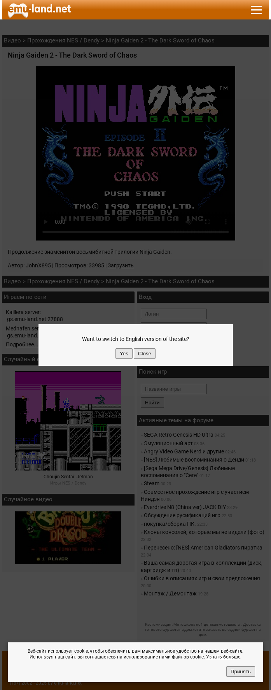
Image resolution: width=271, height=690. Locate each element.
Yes (124, 353)
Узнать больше (223, 657)
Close (144, 353)
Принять (241, 671)
